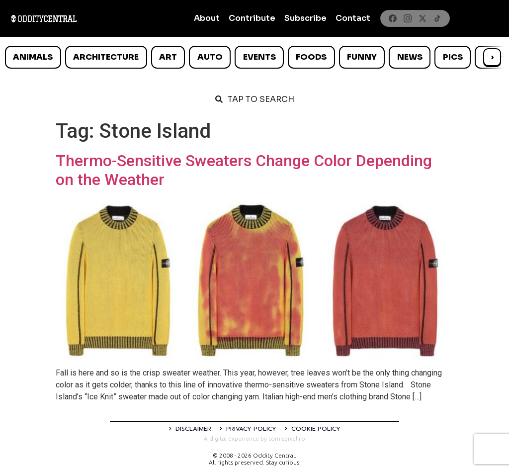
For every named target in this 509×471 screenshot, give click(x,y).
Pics (453, 57)
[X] (422, 18)
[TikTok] (437, 18)
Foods (311, 57)
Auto (210, 57)
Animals (33, 57)
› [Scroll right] (492, 57)
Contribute (252, 18)
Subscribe (305, 18)
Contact (353, 18)
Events (259, 57)
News (410, 57)
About (207, 18)
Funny (362, 57)
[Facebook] (393, 18)
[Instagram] (408, 18)
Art (168, 57)
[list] (254, 57)
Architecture (106, 57)
